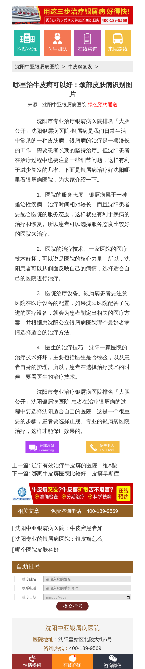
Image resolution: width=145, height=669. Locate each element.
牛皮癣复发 (81, 66)
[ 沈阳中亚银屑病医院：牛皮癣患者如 (57, 528)
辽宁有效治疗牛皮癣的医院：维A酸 (73, 465)
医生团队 (57, 42)
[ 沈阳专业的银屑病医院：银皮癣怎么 (57, 539)
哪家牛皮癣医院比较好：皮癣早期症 (74, 474)
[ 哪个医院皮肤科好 (35, 550)
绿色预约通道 (102, 104)
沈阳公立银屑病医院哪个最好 (83, 323)
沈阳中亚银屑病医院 (38, 66)
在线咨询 (87, 42)
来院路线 (118, 42)
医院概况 (27, 42)
